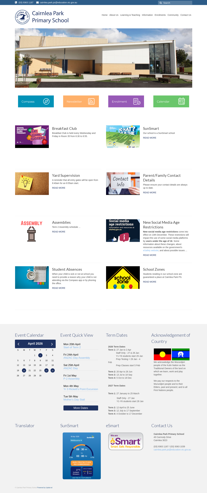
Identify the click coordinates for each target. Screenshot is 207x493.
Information (147, 15)
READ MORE (149, 138)
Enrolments (160, 15)
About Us (114, 15)
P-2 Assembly (71, 378)
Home (104, 15)
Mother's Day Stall (74, 399)
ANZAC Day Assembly (76, 357)
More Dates (81, 408)
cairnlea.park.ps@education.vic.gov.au (172, 449)
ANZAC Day (70, 368)
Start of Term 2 (72, 347)
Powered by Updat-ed (44, 487)
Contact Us (185, 15)
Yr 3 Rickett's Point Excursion (80, 389)
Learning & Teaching (130, 15)
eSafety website (150, 250)
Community (173, 15)
